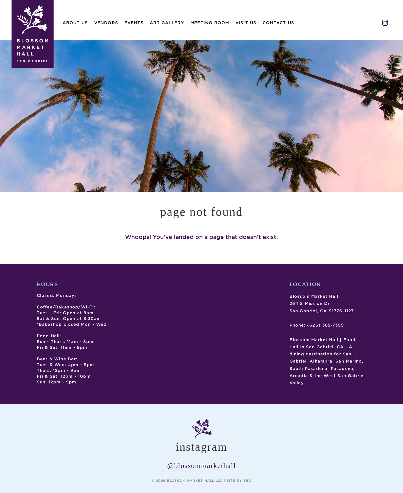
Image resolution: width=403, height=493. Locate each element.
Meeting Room (209, 22)
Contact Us (278, 22)
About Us (75, 22)
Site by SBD (239, 480)
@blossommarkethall (201, 466)
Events (134, 22)
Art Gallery (167, 22)
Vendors (106, 22)
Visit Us (246, 22)
